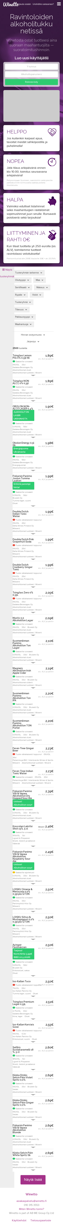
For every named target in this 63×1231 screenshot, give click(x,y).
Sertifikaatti (20, 287)
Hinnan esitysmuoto (31, 335)
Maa (38, 280)
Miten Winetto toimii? (31, 1209)
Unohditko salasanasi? (43, 4)
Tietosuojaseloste (40, 1220)
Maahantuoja (21, 324)
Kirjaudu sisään (24, 4)
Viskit (35, 295)
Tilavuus (19, 309)
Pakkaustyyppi (22, 317)
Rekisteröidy (31, 82)
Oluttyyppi (20, 280)
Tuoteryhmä (21, 302)
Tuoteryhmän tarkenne (27, 272)
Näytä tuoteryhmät (7, 273)
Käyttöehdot (19, 1220)
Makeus (40, 287)
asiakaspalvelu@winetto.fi (31, 1201)
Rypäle (18, 295)
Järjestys (31, 341)
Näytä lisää (33, 1179)
